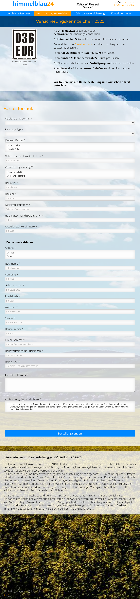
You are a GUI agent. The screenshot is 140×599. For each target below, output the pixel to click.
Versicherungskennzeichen (53, 13)
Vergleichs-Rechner (18, 13)
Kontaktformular (121, 13)
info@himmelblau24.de (124, 5)
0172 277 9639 (128, 2)
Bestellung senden (70, 433)
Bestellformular (84, 44)
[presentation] (27, 422)
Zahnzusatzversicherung (90, 13)
